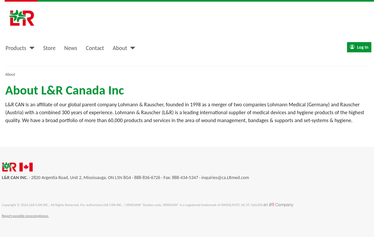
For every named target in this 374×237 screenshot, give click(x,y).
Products (16, 48)
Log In (359, 47)
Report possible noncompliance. (25, 216)
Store (49, 48)
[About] (131, 48)
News (70, 48)
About (120, 48)
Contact (95, 48)
